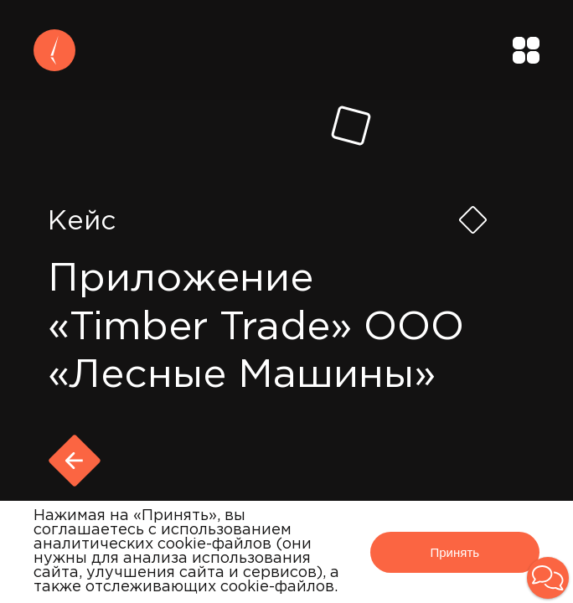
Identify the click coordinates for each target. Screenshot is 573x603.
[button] (548, 578)
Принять (454, 552)
